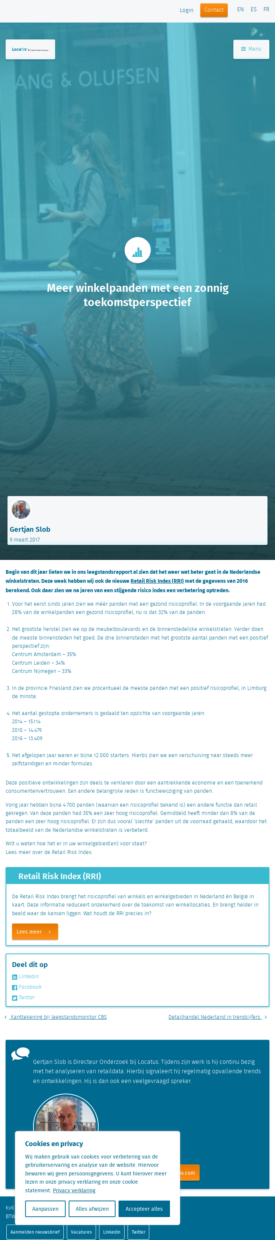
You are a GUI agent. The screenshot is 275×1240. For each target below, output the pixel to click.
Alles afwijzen (92, 1209)
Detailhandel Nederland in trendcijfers (218, 1017)
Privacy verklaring (74, 1190)
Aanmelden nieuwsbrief (35, 1232)
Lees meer (37, 932)
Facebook (26, 987)
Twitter (23, 997)
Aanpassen (45, 1209)
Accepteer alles (144, 1209)
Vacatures (81, 1232)
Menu (251, 49)
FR (266, 10)
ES (254, 10)
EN (240, 10)
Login (187, 10)
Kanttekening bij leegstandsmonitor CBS (54, 1017)
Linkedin (25, 976)
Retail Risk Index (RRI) (157, 580)
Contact (214, 10)
